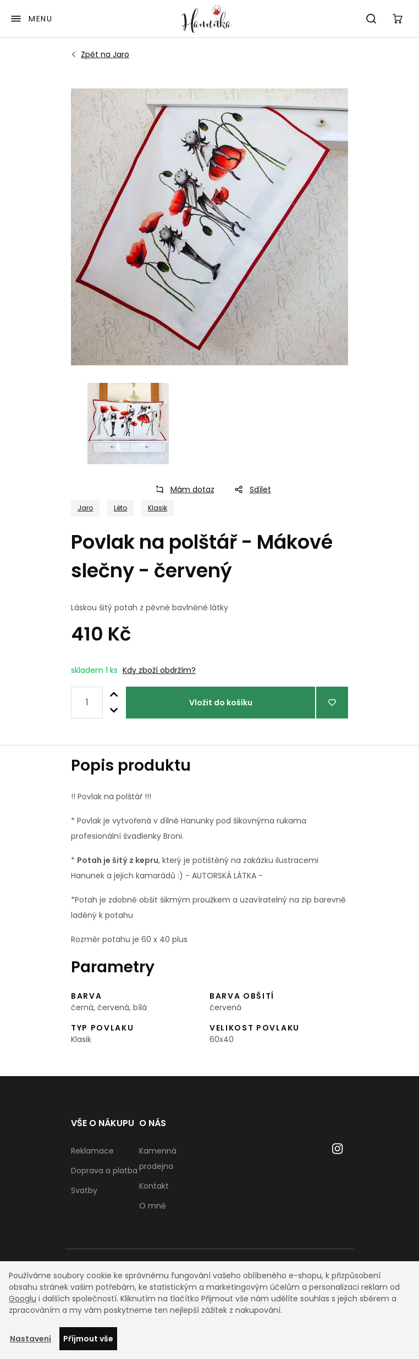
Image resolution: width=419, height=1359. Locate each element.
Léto (120, 508)
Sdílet (249, 489)
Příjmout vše (88, 1338)
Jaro (105, 54)
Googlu (22, 1298)
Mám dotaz (181, 489)
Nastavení (30, 1338)
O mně (152, 1205)
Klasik (157, 508)
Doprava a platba (104, 1170)
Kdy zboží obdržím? (159, 670)
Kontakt (154, 1185)
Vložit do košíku (220, 702)
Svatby (84, 1190)
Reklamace (92, 1150)
